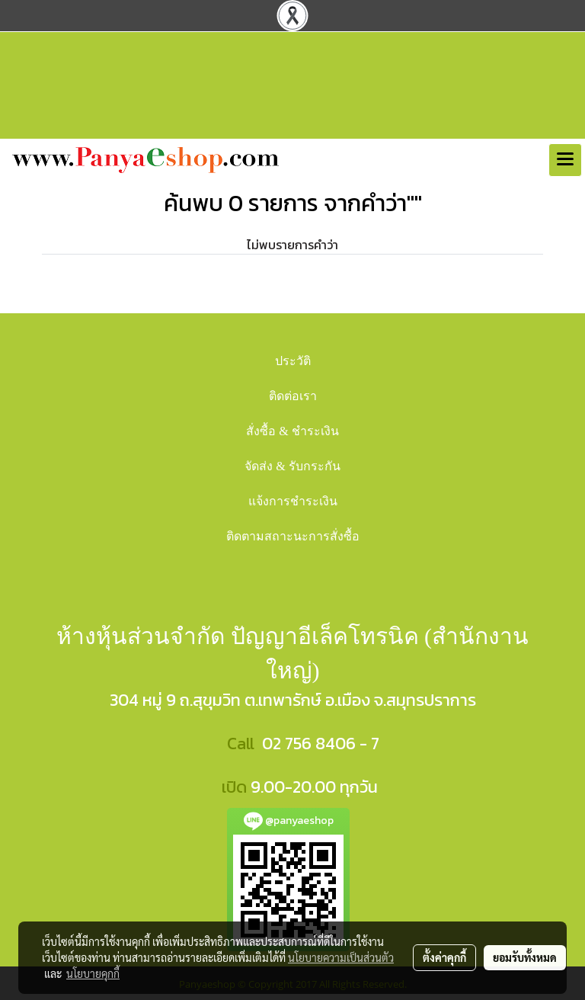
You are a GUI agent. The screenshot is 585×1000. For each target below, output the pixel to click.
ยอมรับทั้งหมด (525, 957)
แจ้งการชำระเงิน (292, 501)
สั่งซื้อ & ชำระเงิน (292, 431)
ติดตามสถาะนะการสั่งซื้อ (293, 536)
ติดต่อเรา (293, 395)
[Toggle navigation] (565, 160)
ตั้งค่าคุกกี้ (444, 957)
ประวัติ (293, 360)
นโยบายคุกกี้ (93, 973)
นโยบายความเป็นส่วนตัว (341, 957)
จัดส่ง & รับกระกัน (292, 466)
